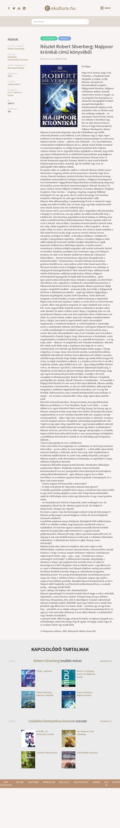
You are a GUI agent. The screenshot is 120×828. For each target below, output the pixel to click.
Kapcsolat (64, 782)
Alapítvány (33, 782)
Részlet (64, 38)
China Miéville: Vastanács (80, 752)
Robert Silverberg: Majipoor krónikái (77, 694)
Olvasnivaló (48, 38)
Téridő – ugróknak (36, 671)
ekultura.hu (49, 58)
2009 (10, 76)
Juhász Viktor (14, 84)
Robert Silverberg (16, 48)
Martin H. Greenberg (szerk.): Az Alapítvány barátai (78, 674)
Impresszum (49, 782)
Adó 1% (106, 783)
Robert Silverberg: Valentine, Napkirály (37, 694)
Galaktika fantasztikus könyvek (18, 58)
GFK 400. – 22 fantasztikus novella (37, 733)
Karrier (96, 782)
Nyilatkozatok (81, 782)
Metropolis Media (16, 67)
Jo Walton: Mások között (39, 752)
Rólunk (20, 782)
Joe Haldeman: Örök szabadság (78, 733)
